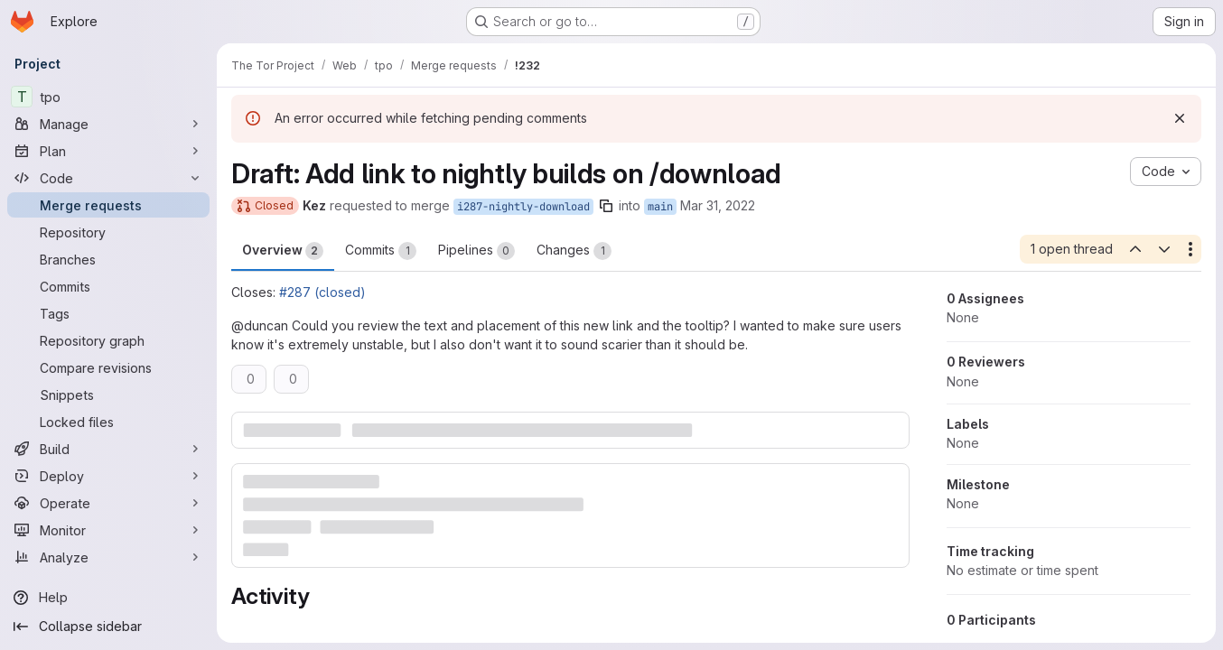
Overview (282, 251)
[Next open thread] (1164, 249)
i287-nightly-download (523, 207)
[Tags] (108, 313)
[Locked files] (108, 421)
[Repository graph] (108, 340)
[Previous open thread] (1134, 249)
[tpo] (108, 96)
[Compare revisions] (108, 367)
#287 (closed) (322, 292)
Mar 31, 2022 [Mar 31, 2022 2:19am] (717, 205)
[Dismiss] (1179, 118)
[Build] (108, 448)
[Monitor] (108, 530)
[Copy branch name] (606, 206)
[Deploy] (108, 475)
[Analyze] (108, 557)
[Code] (108, 177)
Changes (574, 251)
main (660, 207)
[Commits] (108, 286)
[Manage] (108, 123)
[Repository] (108, 232)
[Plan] (108, 150)
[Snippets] (108, 394)
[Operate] (108, 502)
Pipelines (476, 251)
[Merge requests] (108, 205)
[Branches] (108, 259)
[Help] (108, 597)
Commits (380, 251)
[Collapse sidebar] (108, 626)
